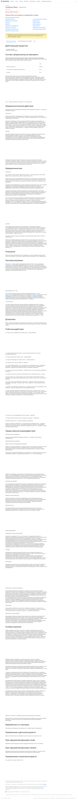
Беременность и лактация (10, 27)
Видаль (44, 784)
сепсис (37, 305)
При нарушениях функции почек (11, 29)
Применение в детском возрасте (39, 27)
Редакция (35, 798)
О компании (5, 798)
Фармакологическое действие (11, 20)
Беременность (8, 263)
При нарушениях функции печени (39, 29)
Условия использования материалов (43, 798)
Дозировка (7, 24)
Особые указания (36, 25)
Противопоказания (36, 22)
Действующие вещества (10, 19)
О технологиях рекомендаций (60, 798)
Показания (7, 22)
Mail (1, 798)
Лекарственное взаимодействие (11, 25)
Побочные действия (37, 24)
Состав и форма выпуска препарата (40, 19)
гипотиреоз (33, 294)
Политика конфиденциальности (71, 798)
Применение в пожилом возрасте (12, 30)
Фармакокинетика (36, 20)
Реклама (9, 798)
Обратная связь (52, 798)
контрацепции (31, 265)
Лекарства (7, 5)
